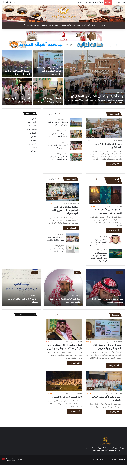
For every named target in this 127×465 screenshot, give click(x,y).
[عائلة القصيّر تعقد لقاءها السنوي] (64, 381)
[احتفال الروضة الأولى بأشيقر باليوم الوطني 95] (48, 91)
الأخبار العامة (66, 25)
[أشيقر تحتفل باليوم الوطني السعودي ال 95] (17, 91)
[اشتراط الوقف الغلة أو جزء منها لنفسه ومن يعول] (63, 287)
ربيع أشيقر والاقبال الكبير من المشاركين (90, 2)
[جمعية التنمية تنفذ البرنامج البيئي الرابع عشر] (17, 63)
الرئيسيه (102, 25)
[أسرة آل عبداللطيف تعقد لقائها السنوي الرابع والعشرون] (48, 63)
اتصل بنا (29, 25)
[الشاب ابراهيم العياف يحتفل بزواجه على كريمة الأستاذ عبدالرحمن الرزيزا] (64, 329)
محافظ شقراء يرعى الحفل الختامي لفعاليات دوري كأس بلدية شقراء (65, 210)
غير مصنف (32, 144)
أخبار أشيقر (86, 25)
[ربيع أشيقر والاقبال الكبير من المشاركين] (94, 77)
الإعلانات (44, 25)
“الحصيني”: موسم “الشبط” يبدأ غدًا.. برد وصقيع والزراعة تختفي (98, 242)
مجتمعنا (57, 25)
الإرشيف (37, 25)
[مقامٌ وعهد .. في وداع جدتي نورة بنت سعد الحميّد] (105, 287)
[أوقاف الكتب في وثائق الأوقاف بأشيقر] (21, 287)
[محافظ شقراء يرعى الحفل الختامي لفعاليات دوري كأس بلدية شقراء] (62, 192)
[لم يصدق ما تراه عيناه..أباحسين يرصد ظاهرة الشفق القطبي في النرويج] (115, 253)
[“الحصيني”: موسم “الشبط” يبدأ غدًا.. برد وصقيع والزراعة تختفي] (115, 239)
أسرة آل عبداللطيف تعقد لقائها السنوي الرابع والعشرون (49, 70)
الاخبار (33, 137)
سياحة (33, 140)
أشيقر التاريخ (31, 126)
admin (118, 141)
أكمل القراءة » (114, 164)
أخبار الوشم (76, 25)
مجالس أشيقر (103, 459)
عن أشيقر (94, 25)
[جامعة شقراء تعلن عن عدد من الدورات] (72, 249)
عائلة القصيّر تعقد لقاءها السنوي (66, 396)
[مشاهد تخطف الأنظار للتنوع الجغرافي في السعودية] (105, 195)
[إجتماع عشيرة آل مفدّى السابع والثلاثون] (104, 381)
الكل (59, 114)
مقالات (51, 25)
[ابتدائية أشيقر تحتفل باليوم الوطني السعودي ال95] (76, 157)
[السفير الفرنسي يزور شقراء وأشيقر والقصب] (72, 237)
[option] (63, 77)
